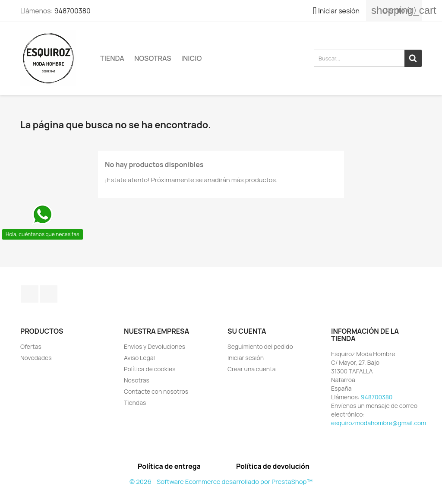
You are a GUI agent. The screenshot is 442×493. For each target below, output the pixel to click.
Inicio (191, 58)
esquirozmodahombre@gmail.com (378, 423)
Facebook (29, 294)
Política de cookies (150, 369)
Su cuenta (246, 331)
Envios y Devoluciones (154, 346)
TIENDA (112, 58)
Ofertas (30, 346)
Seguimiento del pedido (260, 346)
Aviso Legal (139, 358)
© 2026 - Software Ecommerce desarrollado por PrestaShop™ (221, 481)
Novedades (36, 358)
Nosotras (152, 58)
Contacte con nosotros (156, 391)
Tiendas (135, 402)
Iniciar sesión (245, 358)
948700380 (72, 11)
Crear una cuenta (251, 369)
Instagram (48, 294)
